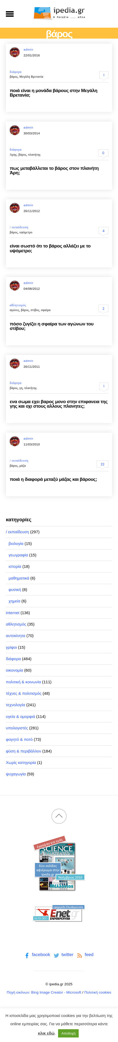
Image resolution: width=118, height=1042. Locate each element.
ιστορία (15, 566)
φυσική (15, 589)
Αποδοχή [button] (68, 1033)
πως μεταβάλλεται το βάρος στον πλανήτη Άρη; (54, 170)
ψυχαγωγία (16, 774)
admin (28, 49)
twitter (63, 954)
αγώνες (14, 310)
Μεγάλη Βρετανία (31, 76)
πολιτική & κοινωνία (23, 682)
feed (84, 954)
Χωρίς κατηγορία (21, 762)
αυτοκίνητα (15, 635)
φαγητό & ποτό (19, 739)
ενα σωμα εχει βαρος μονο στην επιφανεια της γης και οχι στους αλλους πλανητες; (58, 404)
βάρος (14, 76)
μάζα (23, 465)
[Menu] (10, 14)
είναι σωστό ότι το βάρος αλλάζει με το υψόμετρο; (50, 248)
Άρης (13, 154)
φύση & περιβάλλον (23, 751)
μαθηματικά (19, 578)
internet (12, 612)
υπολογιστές (17, 728)
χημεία (14, 601)
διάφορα (15, 71)
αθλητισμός (18, 305)
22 (102, 464)
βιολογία (16, 543)
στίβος (35, 310)
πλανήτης (34, 154)
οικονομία (14, 670)
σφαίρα (46, 310)
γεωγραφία (18, 555)
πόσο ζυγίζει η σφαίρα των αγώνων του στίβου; (51, 326)
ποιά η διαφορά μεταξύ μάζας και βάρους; (53, 479)
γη (21, 388)
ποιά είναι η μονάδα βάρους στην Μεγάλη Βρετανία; (53, 93)
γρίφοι (11, 647)
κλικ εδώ (46, 1033)
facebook (36, 954)
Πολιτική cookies (97, 992)
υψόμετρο (26, 232)
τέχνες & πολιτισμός (23, 693)
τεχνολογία (15, 704)
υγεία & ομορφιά (20, 716)
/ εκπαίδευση (19, 227)
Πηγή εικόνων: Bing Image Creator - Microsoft (44, 992)
